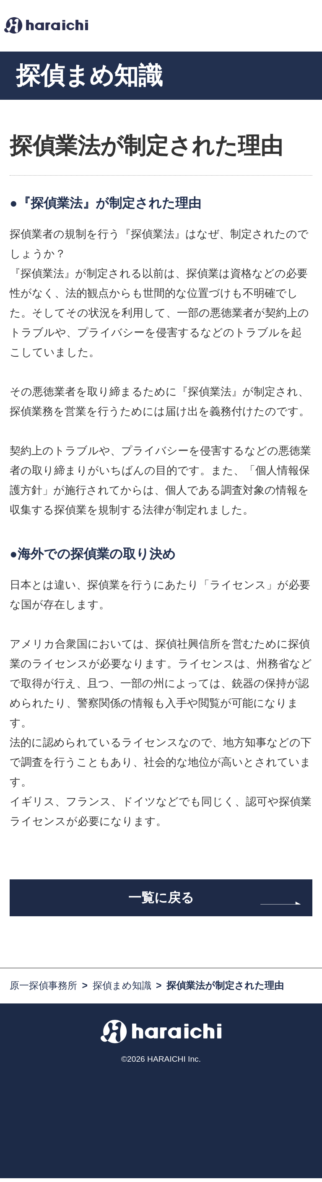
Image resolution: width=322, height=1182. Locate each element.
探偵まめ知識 (122, 989)
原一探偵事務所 (43, 989)
